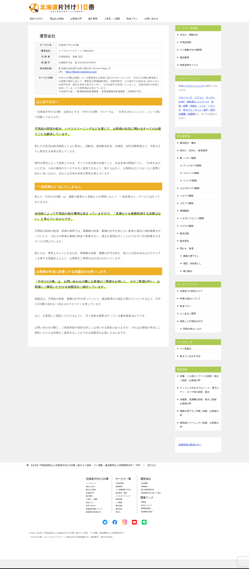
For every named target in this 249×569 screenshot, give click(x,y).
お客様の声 (76, 28)
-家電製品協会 (145, 518)
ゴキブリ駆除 (187, 213)
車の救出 (187, 280)
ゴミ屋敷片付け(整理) (191, 59)
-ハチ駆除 (118, 512)
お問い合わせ (151, 28)
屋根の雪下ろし (191, 265)
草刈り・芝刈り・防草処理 (193, 160)
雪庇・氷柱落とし (192, 273)
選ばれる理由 (57, 28)
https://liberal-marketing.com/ (81, 81)
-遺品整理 (118, 496)
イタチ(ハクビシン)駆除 (192, 228)
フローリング (185, 107)
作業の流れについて (190, 308)
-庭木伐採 (118, 515)
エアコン (199, 107)
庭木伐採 (184, 243)
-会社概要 (143, 493)
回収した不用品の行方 (191, 331)
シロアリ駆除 (187, 205)
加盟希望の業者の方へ (190, 454)
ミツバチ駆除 (190, 190)
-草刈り (118, 521)
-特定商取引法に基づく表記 (150, 502)
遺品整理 (184, 67)
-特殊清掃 (118, 509)
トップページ (91, 493)
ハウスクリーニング (193, 95)
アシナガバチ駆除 (192, 175)
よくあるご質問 (188, 323)
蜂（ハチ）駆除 (188, 167)
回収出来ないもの (192, 338)
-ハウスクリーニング (122, 505)
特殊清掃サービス (189, 74)
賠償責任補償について (94, 518)
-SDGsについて (146, 515)
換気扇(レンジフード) (198, 111)
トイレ (202, 115)
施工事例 (92, 28)
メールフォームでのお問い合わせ (190, 19)
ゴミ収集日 (185, 358)
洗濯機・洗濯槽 (187, 123)
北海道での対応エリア (191, 300)
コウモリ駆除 (187, 235)
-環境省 (143, 512)
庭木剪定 (184, 250)
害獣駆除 (184, 220)
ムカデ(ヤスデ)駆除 (190, 198)
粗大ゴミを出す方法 (190, 365)
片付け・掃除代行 (189, 44)
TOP (85, 475)
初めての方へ (36, 28)
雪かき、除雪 (187, 258)
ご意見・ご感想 (112, 28)
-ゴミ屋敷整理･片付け (123, 499)
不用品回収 (185, 52)
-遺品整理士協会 (146, 521)
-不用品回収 (119, 493)
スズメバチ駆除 (191, 182)
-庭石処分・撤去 (121, 502)
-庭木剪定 (118, 518)
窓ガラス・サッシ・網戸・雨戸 (199, 119)
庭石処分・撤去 (188, 152)
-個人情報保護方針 (147, 499)
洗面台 (193, 115)
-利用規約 (143, 496)
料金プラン (132, 28)
